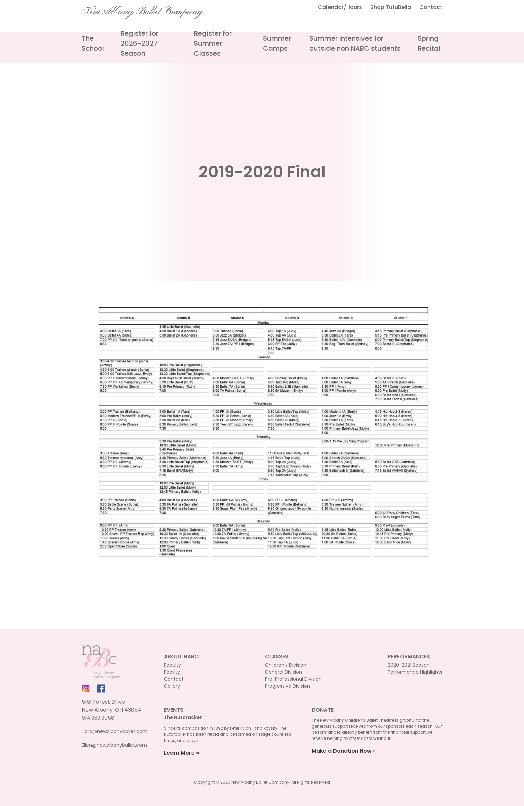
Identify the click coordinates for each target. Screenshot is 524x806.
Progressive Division (287, 686)
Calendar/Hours (340, 7)
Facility (172, 672)
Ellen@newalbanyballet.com (114, 745)
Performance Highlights (415, 672)
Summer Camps (277, 43)
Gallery (172, 686)
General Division (283, 672)
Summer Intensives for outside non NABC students (355, 43)
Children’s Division (285, 665)
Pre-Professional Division (293, 679)
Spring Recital (429, 43)
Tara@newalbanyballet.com (114, 731)
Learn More (179, 753)
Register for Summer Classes (213, 43)
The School (93, 43)
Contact (430, 7)
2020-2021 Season (409, 665)
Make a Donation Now (342, 751)
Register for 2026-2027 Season (139, 43)
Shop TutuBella (390, 7)
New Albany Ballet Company (142, 11)
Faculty (172, 665)
